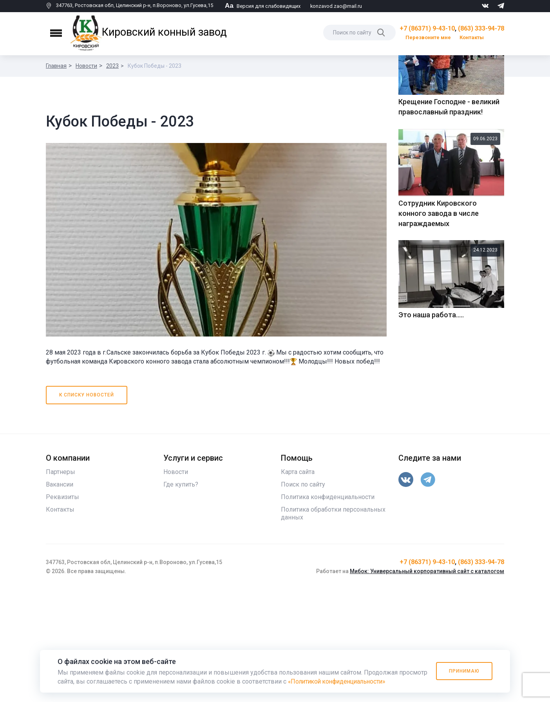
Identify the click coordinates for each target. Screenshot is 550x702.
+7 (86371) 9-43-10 (427, 28)
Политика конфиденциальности (328, 609)
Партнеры (60, 584)
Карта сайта (298, 584)
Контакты (472, 37)
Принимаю (464, 671)
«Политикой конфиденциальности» (340, 681)
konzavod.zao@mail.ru (336, 6)
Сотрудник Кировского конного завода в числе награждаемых (438, 348)
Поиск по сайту (303, 597)
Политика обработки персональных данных (333, 625)
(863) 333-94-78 (481, 28)
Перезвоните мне (428, 37)
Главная (56, 66)
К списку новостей (86, 507)
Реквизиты (62, 609)
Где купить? (180, 597)
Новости (86, 66)
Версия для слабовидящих (262, 6)
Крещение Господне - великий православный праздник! (448, 242)
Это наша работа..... (431, 450)
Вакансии (59, 597)
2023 (112, 66)
